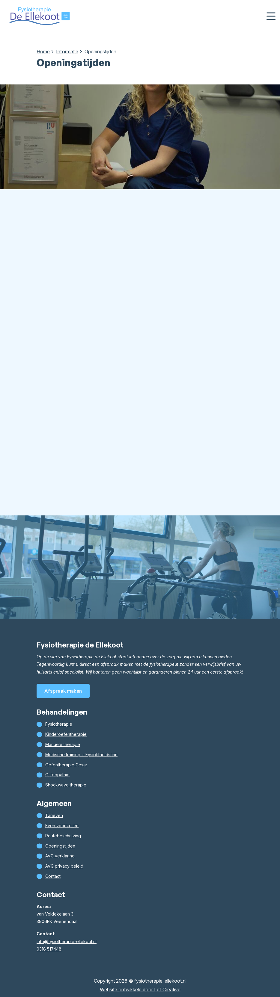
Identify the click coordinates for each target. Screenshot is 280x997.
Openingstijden (60, 845)
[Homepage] (38, 16)
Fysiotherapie (58, 724)
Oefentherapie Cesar (66, 764)
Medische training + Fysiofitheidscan (81, 754)
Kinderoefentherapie (66, 734)
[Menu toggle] (271, 16)
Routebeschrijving (63, 835)
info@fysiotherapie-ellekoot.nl (67, 941)
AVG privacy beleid (64, 866)
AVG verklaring (60, 855)
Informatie (67, 52)
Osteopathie (57, 774)
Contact (53, 876)
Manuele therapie (62, 744)
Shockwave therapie (65, 784)
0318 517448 (49, 948)
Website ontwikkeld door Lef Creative (140, 990)
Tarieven (54, 815)
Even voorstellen (62, 825)
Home (43, 52)
